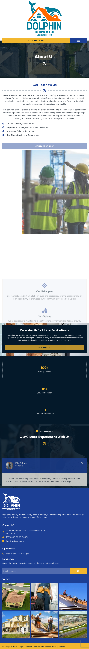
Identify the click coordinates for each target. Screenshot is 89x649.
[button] (78, 40)
